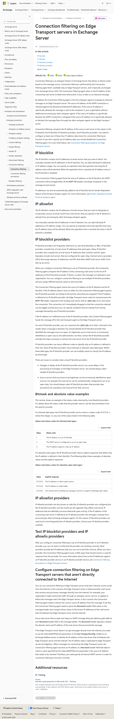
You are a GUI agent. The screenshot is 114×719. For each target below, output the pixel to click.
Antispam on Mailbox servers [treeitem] (19, 129)
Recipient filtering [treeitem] (15, 181)
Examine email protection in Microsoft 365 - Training (55, 681)
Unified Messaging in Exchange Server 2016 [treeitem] (16, 203)
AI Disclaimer (7, 714)
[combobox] (16, 21)
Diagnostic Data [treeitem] (11, 107)
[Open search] (102, 3)
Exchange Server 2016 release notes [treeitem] (16, 49)
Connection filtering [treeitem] (18, 169)
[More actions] (110, 18)
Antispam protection (73, 18)
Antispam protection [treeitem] (16, 124)
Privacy (52, 714)
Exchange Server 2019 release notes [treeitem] (16, 41)
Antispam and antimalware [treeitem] (17, 115)
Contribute (42, 714)
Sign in (108, 3)
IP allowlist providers (44, 65)
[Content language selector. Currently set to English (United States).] (13, 708)
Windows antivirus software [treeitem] (17, 197)
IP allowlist (41, 59)
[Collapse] (29, 16)
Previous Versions (21, 714)
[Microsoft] (4, 3)
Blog (32, 714)
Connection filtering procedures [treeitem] (18, 175)
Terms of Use (88, 714)
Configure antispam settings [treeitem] (19, 138)
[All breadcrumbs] (37, 18)
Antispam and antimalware (52, 18)
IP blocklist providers (45, 62)
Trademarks (99, 714)
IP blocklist (41, 56)
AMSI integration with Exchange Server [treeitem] (15, 191)
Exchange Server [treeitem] (11, 27)
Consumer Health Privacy (68, 714)
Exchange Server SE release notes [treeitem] (17, 35)
